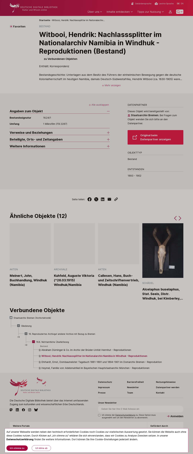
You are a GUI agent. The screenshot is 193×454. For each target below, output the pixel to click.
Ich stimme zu (17, 448)
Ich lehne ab (41, 448)
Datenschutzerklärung (20, 439)
